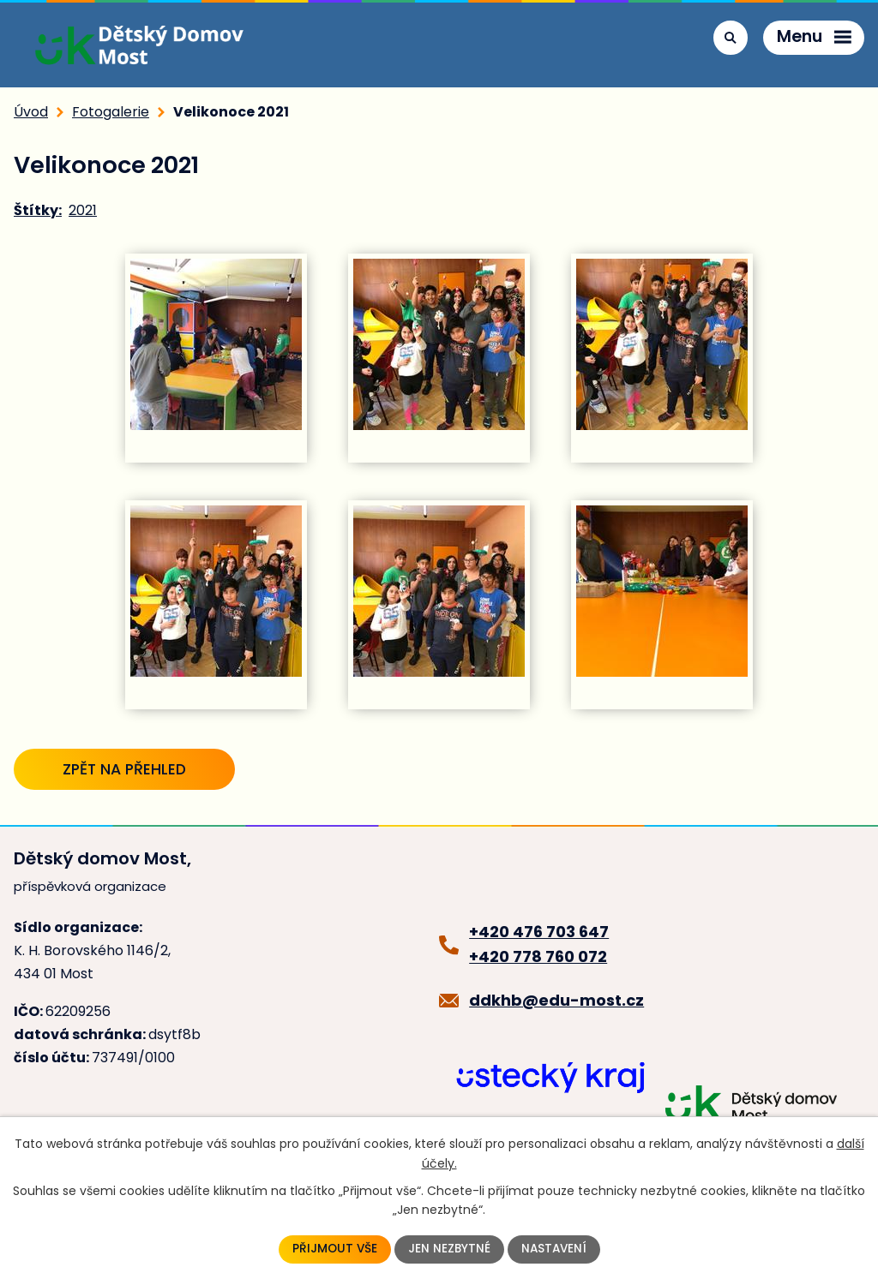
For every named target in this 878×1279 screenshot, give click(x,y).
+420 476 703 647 (539, 933)
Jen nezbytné (448, 1249)
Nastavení (555, 1249)
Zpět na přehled (132, 769)
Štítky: (38, 210)
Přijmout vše (333, 1249)
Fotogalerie (110, 112)
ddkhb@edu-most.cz (556, 1002)
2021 (83, 210)
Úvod (31, 112)
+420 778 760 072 (538, 958)
